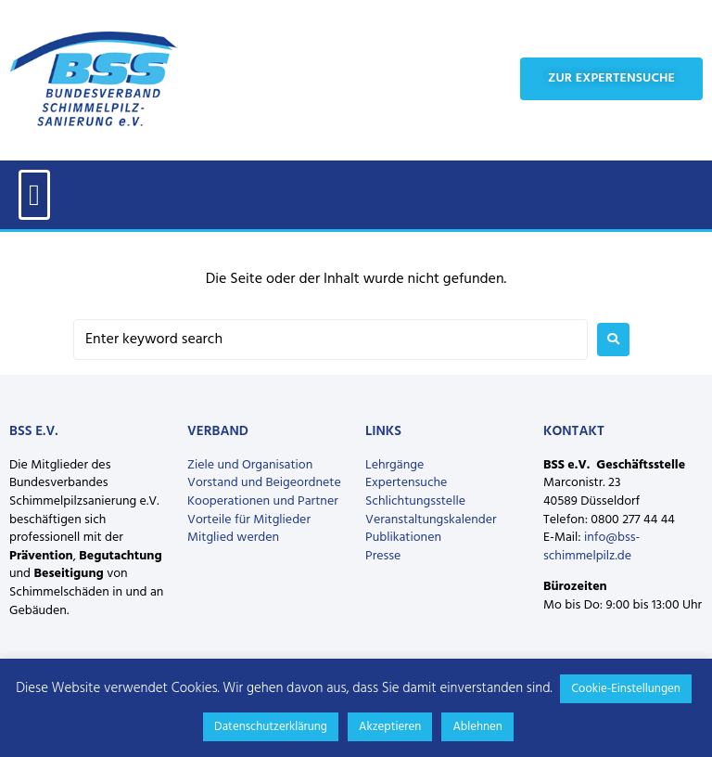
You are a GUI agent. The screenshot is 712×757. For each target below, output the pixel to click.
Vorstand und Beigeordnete (264, 483)
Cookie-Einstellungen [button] (625, 689)
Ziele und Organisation (249, 465)
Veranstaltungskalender (431, 520)
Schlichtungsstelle (415, 501)
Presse (382, 556)
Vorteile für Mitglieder (249, 520)
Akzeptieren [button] (390, 727)
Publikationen (403, 537)
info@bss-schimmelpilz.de (591, 547)
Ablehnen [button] (477, 727)
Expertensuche (406, 483)
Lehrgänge (394, 465)
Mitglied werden (233, 537)
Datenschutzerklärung (270, 727)
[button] (34, 195)
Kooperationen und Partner (262, 501)
